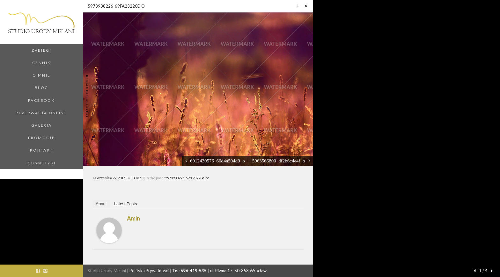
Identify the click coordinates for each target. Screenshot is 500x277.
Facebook (41, 100)
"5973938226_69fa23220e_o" (186, 178)
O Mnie (41, 75)
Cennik (41, 62)
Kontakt (41, 150)
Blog (41, 87)
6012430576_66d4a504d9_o (217, 160)
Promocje (41, 137)
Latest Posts (125, 203)
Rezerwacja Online (41, 112)
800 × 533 (138, 178)
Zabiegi (41, 50)
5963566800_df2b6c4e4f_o (278, 160)
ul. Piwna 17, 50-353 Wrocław (238, 270)
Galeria (41, 125)
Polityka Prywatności (149, 270)
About (101, 203)
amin (133, 218)
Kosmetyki (41, 163)
